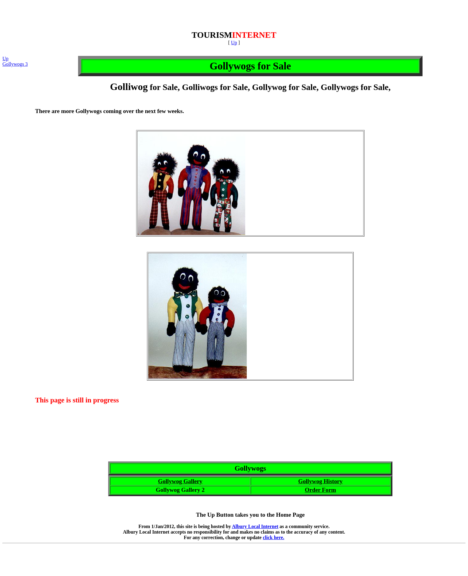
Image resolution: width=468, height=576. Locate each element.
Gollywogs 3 (15, 64)
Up (234, 42)
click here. (273, 537)
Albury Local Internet (255, 526)
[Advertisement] (234, 16)
